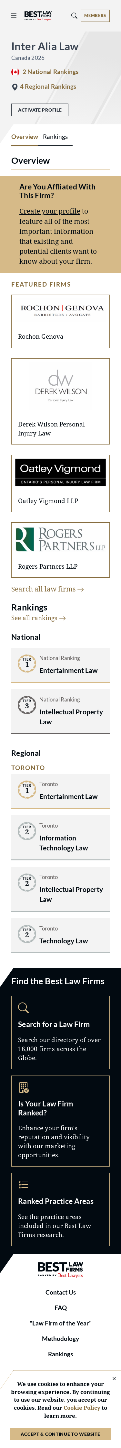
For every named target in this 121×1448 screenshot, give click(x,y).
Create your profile (49, 210)
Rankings (60, 1354)
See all (38, 618)
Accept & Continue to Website (60, 1434)
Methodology (60, 1338)
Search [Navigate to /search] (60, 1032)
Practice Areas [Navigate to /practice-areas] (60, 1209)
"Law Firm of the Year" (61, 1323)
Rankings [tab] (55, 136)
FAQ (61, 1307)
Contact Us (60, 1292)
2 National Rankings (50, 71)
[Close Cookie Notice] (110, 1379)
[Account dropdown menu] (95, 16)
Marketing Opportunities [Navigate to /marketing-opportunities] (60, 1121)
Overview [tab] (24, 136)
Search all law (47, 588)
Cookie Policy (82, 1407)
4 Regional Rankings (48, 86)
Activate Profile (40, 110)
